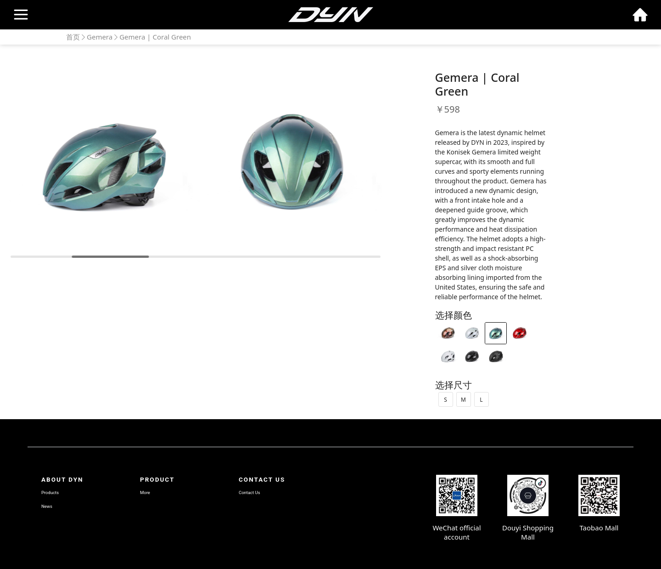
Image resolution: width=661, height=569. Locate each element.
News (46, 506)
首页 (73, 36)
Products (50, 492)
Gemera (99, 36)
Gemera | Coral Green (155, 36)
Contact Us (249, 492)
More (145, 492)
